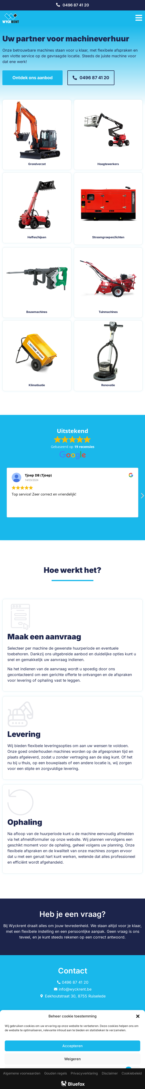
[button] (137, 1016)
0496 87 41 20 (76, 5)
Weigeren (72, 1059)
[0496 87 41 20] (58, 5)
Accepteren (72, 1046)
